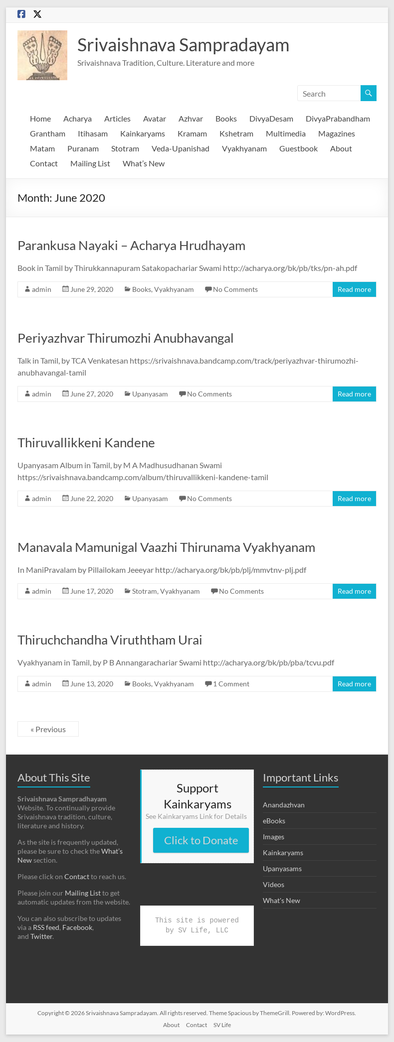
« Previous (48, 729)
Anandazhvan (284, 804)
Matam (42, 148)
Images (273, 836)
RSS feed (46, 927)
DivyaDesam (271, 118)
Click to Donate (201, 840)
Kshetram (236, 133)
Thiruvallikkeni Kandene (86, 442)
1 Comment (231, 683)
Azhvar (191, 118)
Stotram (125, 148)
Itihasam (93, 133)
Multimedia (286, 133)
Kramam (192, 133)
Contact (44, 163)
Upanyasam (150, 394)
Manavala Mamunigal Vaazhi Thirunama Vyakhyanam (166, 547)
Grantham (47, 133)
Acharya (77, 118)
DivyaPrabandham (338, 118)
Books (226, 118)
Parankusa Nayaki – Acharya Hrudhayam (131, 245)
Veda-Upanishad (180, 148)
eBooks (274, 820)
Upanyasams (282, 868)
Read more (354, 289)
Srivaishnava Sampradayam (183, 44)
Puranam (83, 148)
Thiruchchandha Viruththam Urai (109, 640)
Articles (117, 118)
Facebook (77, 927)
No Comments (235, 289)
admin (41, 289)
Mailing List (90, 163)
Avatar (154, 118)
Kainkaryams (142, 133)
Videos (273, 884)
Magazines (336, 133)
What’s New (144, 163)
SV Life (222, 1025)
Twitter (41, 936)
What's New (281, 900)
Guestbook (298, 148)
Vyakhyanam (244, 148)
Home (40, 118)
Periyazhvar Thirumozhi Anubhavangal (125, 338)
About (341, 148)
